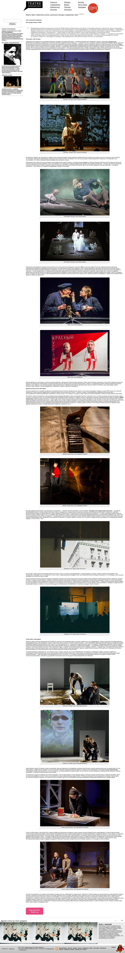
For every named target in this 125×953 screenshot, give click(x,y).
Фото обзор (82, 5)
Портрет (67, 7)
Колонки (53, 10)
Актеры (81, 2)
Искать (12, 24)
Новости (53, 2)
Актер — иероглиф (105, 924)
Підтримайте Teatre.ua (34, 911)
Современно (55, 5)
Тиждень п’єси (78, 949)
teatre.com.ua (28, 947)
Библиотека (55, 7)
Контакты (68, 10)
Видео (66, 5)
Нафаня (113, 947)
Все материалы (63, 948)
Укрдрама (82, 7)
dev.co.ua (11, 948)
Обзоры (67, 2)
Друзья (85, 949)
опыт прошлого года (111, 41)
